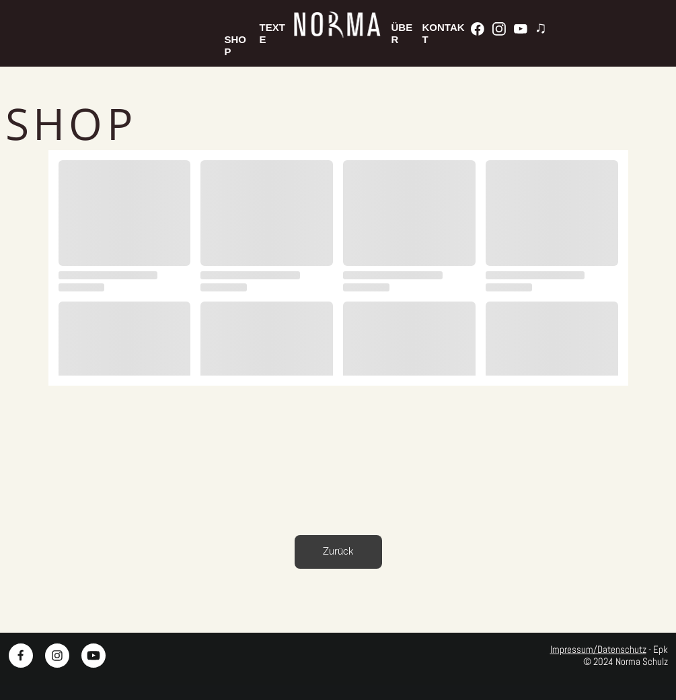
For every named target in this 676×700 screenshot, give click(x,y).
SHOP (236, 39)
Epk (660, 649)
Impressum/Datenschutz (598, 649)
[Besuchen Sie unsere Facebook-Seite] (477, 29)
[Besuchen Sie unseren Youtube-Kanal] (520, 29)
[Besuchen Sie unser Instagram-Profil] (499, 29)
